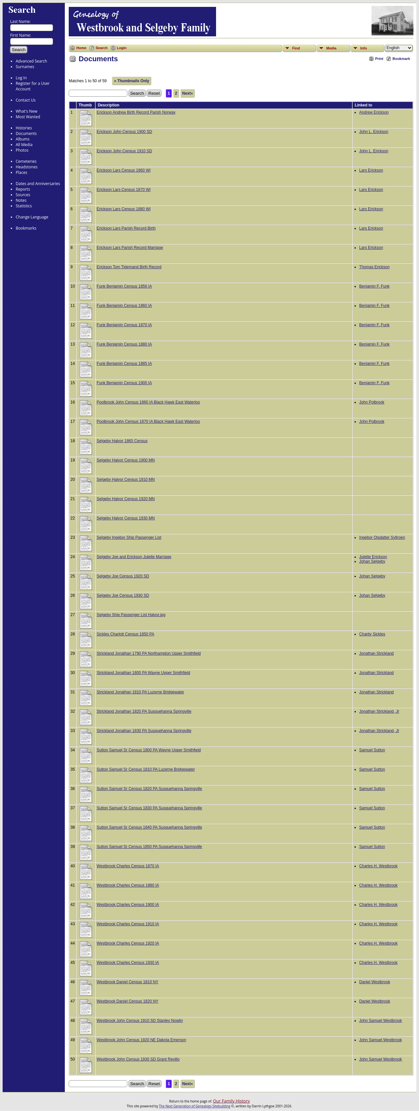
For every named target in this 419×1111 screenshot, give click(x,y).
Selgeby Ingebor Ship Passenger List (129, 537)
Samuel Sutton (372, 750)
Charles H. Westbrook (378, 866)
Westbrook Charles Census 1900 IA (128, 904)
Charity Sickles (372, 634)
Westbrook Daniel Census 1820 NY (127, 1001)
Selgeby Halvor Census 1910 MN (126, 479)
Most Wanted (28, 117)
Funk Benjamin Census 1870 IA (124, 325)
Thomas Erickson (374, 267)
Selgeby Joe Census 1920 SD (123, 576)
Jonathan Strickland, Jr (379, 711)
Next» (187, 93)
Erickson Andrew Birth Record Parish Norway (136, 112)
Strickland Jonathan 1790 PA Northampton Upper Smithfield (149, 653)
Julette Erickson (373, 557)
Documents (26, 133)
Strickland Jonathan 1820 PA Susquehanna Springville (144, 711)
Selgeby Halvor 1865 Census (122, 441)
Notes (21, 200)
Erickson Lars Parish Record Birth (126, 228)
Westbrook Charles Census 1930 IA (128, 962)
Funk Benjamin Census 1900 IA (124, 383)
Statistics (24, 206)
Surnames (25, 66)
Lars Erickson (371, 170)
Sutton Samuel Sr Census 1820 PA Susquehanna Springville (149, 788)
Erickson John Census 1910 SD (124, 151)
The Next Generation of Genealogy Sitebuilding (194, 1106)
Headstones (27, 167)
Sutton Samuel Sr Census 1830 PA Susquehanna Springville (149, 808)
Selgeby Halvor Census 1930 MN (126, 518)
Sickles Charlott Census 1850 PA (125, 634)
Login (122, 48)
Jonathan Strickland (376, 653)
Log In (21, 78)
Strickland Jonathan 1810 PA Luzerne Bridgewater (140, 692)
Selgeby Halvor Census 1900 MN (126, 460)
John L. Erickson (373, 131)
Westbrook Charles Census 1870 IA (128, 866)
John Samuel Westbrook (380, 1020)
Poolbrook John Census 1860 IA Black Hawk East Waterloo (148, 402)
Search (102, 48)
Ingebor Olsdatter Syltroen (382, 537)
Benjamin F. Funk (374, 286)
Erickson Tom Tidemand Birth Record (129, 267)
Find (296, 48)
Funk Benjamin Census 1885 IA (124, 363)
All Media (24, 144)
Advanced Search (31, 61)
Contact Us (26, 100)
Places (21, 172)
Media (331, 48)
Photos (22, 150)
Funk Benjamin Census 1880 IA (124, 344)
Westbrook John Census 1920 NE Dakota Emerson (141, 1040)
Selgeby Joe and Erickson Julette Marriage (134, 557)
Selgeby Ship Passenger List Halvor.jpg (131, 614)
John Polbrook (371, 402)
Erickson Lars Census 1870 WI (124, 189)
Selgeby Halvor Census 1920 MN (126, 499)
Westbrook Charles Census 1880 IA (128, 885)
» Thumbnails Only (131, 81)
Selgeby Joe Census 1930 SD (123, 595)
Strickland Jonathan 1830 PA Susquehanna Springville (144, 730)
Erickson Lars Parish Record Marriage (130, 247)
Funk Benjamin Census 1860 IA (124, 305)
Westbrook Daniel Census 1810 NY (127, 982)
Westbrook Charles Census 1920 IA (128, 943)
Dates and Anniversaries (38, 183)
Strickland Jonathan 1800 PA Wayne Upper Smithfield (143, 672)
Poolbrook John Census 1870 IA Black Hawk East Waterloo (148, 421)
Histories (24, 128)
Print (379, 59)
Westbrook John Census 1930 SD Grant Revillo (138, 1059)
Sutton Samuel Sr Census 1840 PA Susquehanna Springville (149, 827)
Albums (22, 139)
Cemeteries (26, 161)
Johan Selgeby (372, 561)
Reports (23, 189)
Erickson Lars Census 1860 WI (124, 170)
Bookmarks (26, 228)
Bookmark (401, 59)
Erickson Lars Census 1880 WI (124, 209)
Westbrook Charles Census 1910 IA (128, 924)
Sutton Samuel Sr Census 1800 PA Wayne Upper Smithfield (149, 750)
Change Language (32, 217)
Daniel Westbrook (374, 982)
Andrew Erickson (374, 112)
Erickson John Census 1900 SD (124, 131)
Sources (23, 195)
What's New (26, 111)
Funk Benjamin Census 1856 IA (124, 286)
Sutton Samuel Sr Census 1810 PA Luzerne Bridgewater (146, 769)
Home (81, 48)
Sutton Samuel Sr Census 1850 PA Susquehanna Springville (149, 846)
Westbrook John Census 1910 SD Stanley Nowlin (140, 1020)
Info (363, 48)
